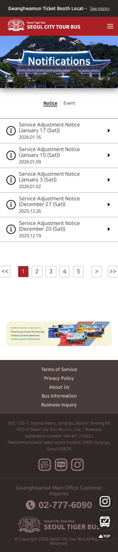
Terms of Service (59, 369)
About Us (59, 387)
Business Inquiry (59, 404)
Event (69, 103)
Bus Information (59, 396)
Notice (50, 103)
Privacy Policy (59, 378)
